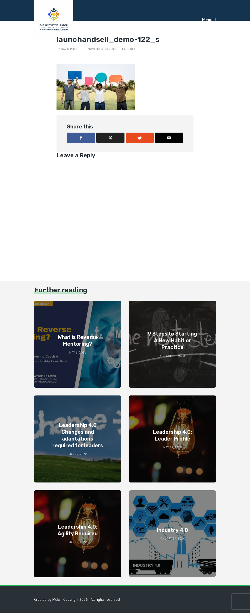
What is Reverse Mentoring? (78, 340)
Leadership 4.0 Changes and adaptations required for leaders (77, 435)
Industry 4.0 (172, 530)
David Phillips (71, 49)
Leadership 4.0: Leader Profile (172, 435)
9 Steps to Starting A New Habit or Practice (172, 340)
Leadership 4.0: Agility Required (78, 530)
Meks (56, 599)
